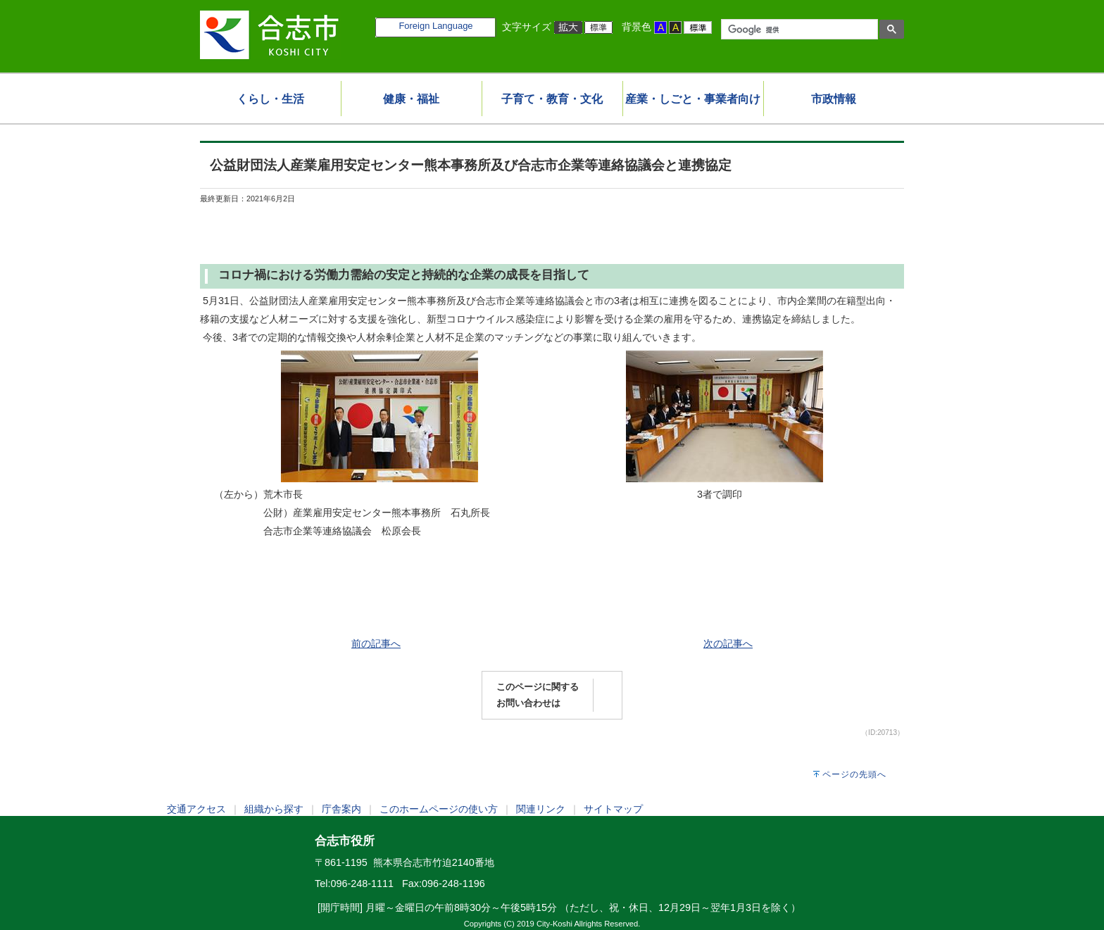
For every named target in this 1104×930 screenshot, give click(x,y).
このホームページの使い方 (439, 809)
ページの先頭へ (854, 774)
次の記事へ (728, 643)
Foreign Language (435, 25)
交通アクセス (196, 809)
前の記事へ (376, 643)
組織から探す (273, 809)
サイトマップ (613, 809)
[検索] (798, 29)
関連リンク (540, 809)
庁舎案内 (341, 809)
